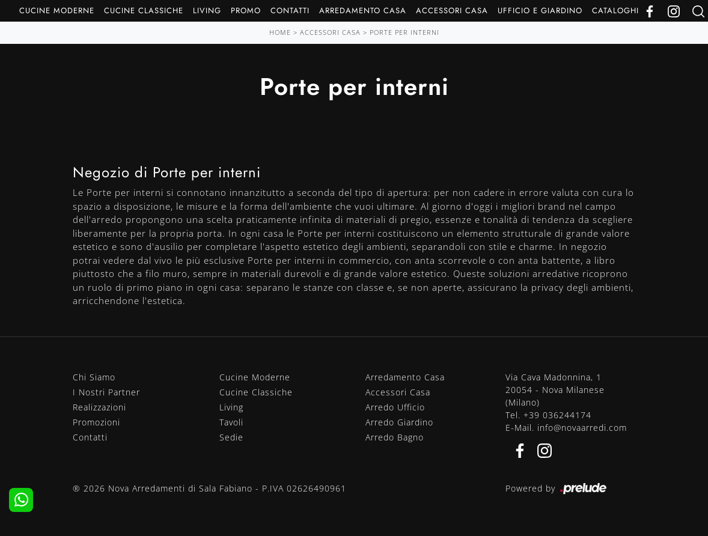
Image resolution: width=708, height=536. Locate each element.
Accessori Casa (452, 10)
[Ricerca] (698, 10)
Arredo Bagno (394, 437)
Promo (246, 10)
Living (207, 10)
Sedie (231, 437)
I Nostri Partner (106, 392)
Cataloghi (615, 10)
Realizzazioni (99, 407)
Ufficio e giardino (540, 10)
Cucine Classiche (143, 10)
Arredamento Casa (362, 10)
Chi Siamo (94, 377)
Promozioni (96, 422)
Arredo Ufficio (395, 407)
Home (280, 32)
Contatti (290, 10)
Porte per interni (404, 32)
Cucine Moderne (56, 10)
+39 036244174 (557, 415)
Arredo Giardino (399, 422)
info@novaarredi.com (582, 427)
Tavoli (231, 422)
